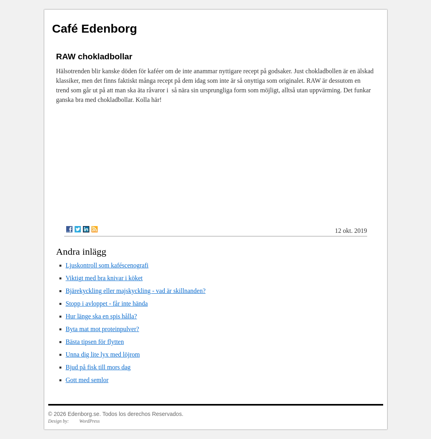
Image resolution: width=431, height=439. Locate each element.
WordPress (89, 421)
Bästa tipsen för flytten (95, 341)
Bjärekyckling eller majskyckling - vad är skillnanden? (136, 290)
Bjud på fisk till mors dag (98, 367)
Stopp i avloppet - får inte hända (107, 303)
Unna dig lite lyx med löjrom (103, 354)
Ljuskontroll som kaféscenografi (107, 265)
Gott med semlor (87, 380)
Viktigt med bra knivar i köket (104, 278)
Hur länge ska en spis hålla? (101, 316)
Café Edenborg (94, 28)
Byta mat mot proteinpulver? (102, 329)
